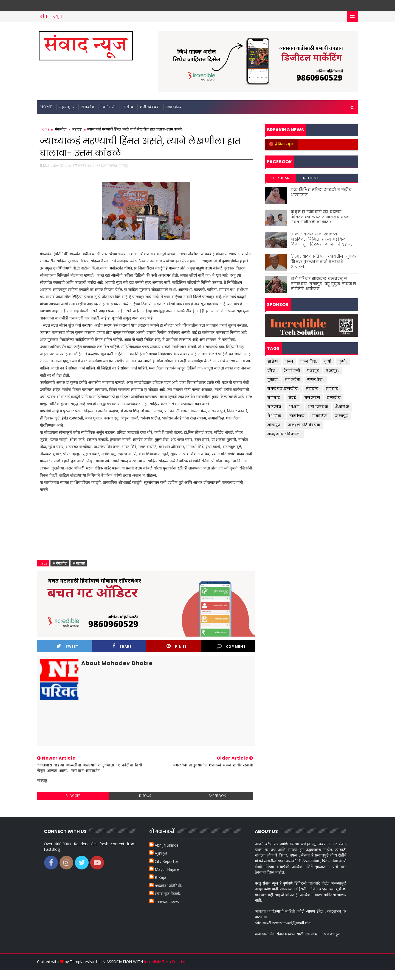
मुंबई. (293, 397)
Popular (280, 178)
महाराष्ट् (312, 388)
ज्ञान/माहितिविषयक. (284, 434)
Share (122, 646)
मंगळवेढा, (111, 165)
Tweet (67, 646)
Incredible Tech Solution (165, 961)
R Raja (160, 877)
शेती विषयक (150, 107)
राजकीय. (275, 406)
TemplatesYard (83, 961)
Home (46, 107)
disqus (145, 795)
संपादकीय (174, 107)
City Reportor (166, 861)
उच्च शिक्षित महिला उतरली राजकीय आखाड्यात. (321, 192)
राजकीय (87, 107)
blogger (73, 795)
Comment (231, 646)
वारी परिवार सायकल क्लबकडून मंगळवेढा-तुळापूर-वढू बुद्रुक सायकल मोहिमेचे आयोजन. (323, 283)
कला (290, 361)
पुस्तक (272, 379)
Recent (311, 178)
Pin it (177, 646)
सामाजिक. (320, 415)
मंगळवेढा (60, 129)
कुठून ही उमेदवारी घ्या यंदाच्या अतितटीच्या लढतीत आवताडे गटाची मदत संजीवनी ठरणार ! (321, 216)
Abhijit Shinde (167, 845)
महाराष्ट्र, (124, 165)
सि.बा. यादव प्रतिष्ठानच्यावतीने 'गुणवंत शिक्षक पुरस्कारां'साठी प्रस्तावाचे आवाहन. (324, 261)
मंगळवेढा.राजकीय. (283, 388)
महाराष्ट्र (64, 107)
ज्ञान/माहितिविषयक (304, 425)
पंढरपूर (313, 370)
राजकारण (312, 397)
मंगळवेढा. (315, 379)
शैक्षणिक (342, 406)
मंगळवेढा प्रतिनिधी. (168, 885)
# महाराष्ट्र (79, 563)
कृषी (328, 361)
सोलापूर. (274, 425)
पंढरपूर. (332, 370)
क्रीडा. (272, 370)
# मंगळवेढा (60, 563)
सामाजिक (297, 415)
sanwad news (167, 901)
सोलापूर (341, 415)
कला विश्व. (308, 361)
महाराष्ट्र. (274, 397)
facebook (217, 795)
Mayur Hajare (167, 869)
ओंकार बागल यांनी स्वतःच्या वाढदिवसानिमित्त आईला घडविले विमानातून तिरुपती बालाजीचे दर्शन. (321, 239)
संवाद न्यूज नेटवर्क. (168, 893)
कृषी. (342, 361)
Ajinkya (161, 853)
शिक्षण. (295, 406)
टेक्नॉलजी (108, 107)
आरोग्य (127, 107)
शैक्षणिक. (275, 415)
